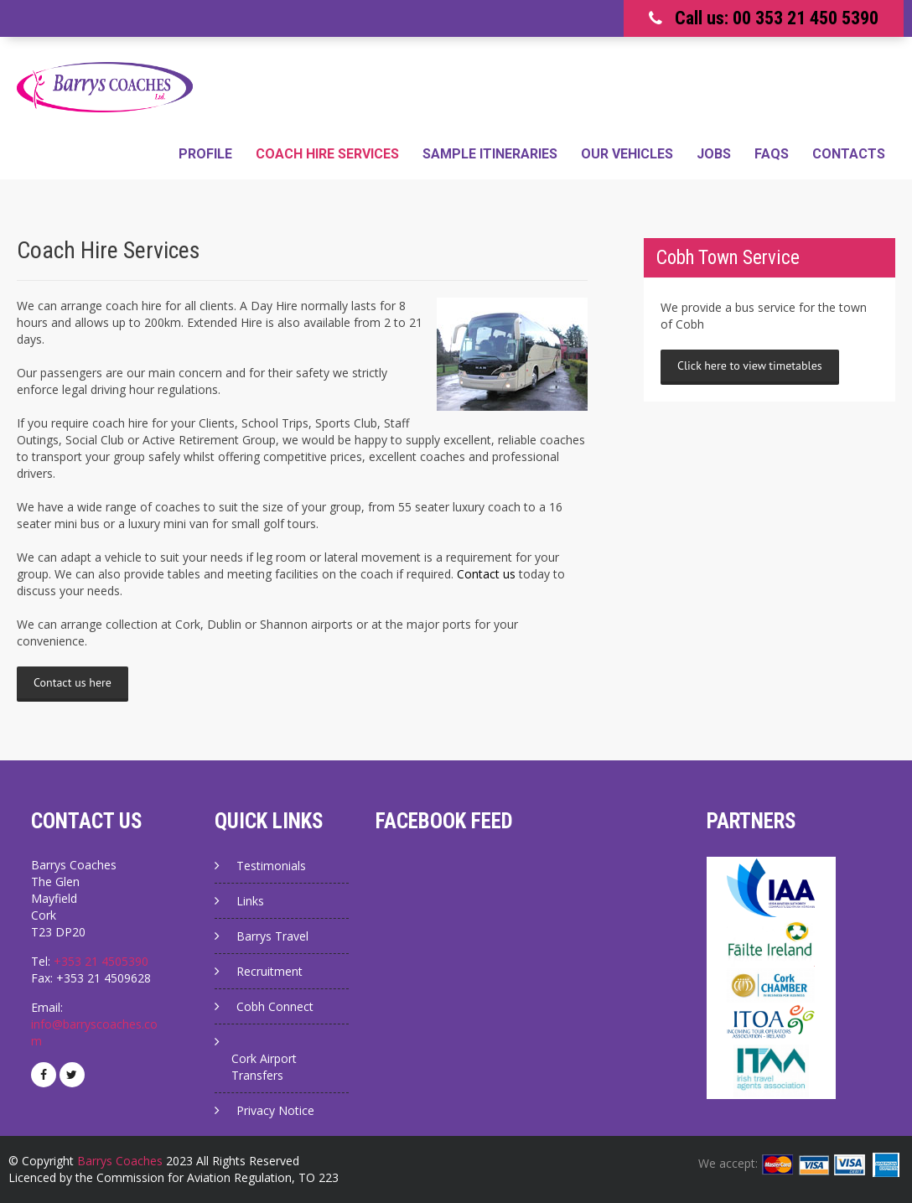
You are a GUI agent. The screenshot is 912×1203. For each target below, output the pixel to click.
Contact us (486, 574)
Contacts (848, 154)
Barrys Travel (272, 936)
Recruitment (269, 971)
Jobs (714, 154)
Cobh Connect (275, 1006)
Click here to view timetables (749, 365)
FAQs (771, 154)
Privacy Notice (275, 1110)
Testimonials (271, 866)
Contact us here (72, 682)
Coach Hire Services (327, 154)
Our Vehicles (627, 154)
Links (250, 901)
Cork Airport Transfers (264, 1066)
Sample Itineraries (489, 154)
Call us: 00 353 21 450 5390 (776, 18)
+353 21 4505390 (101, 961)
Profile (205, 154)
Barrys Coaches (120, 1161)
